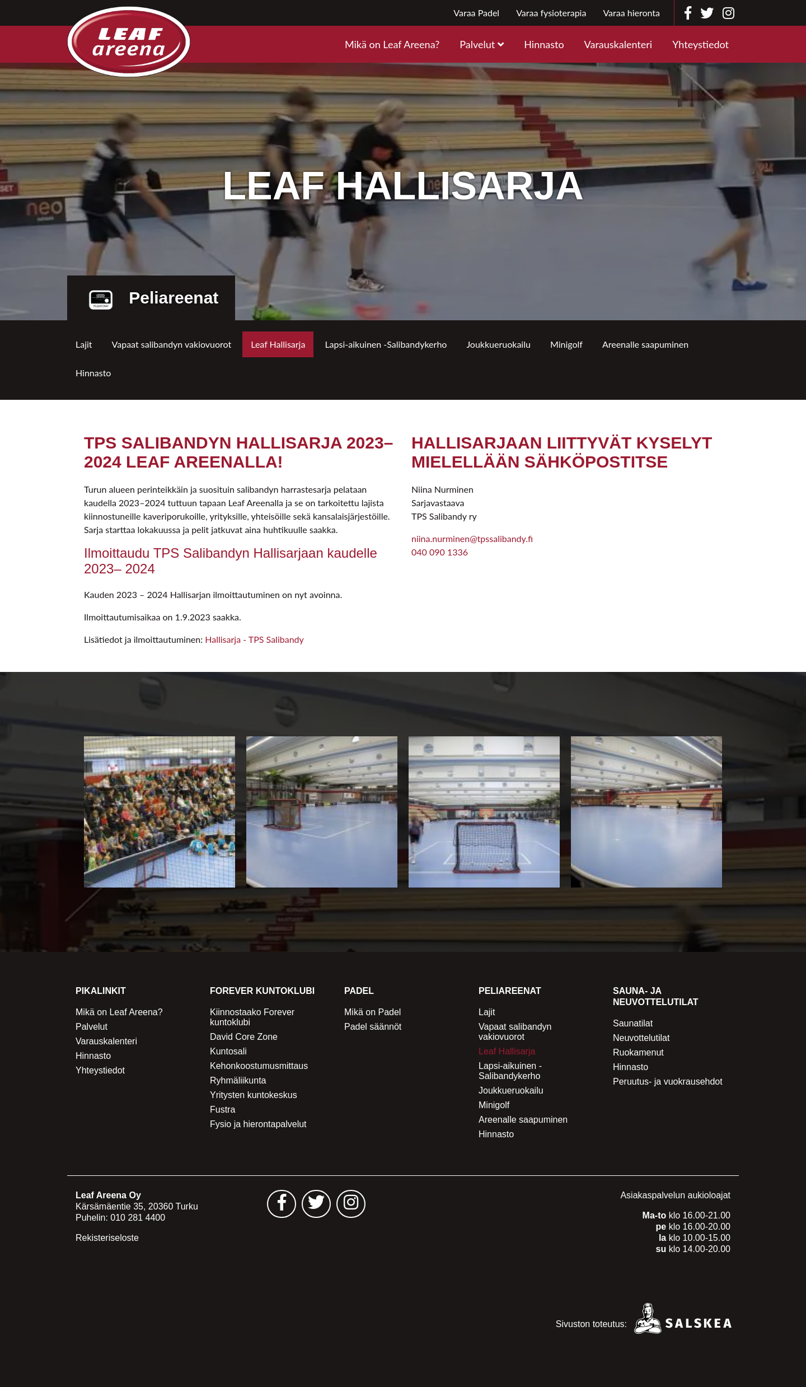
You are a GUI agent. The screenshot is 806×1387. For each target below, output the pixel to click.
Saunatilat (633, 1023)
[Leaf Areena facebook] (688, 13)
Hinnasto (544, 44)
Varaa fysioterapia (551, 12)
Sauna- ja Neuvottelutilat (656, 996)
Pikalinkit (101, 991)
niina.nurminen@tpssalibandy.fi (472, 538)
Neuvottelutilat (641, 1038)
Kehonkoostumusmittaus (259, 1066)
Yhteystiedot (700, 44)
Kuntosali (228, 1051)
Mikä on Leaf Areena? (392, 44)
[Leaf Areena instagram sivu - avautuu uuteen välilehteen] (350, 1204)
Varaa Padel (476, 12)
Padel (359, 991)
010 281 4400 (137, 1217)
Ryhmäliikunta (238, 1080)
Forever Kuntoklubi (262, 991)
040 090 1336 (439, 552)
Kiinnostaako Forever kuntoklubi (252, 1017)
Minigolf (566, 344)
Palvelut (477, 44)
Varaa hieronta (631, 12)
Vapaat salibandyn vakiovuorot (172, 344)
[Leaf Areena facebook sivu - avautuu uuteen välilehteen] (281, 1204)
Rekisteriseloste (107, 1238)
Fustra (222, 1109)
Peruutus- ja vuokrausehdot (668, 1081)
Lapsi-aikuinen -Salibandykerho (386, 344)
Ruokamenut (638, 1052)
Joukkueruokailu (498, 344)
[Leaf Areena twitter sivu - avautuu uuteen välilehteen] (316, 1204)
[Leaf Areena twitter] (707, 13)
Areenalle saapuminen (645, 344)
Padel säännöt (372, 1026)
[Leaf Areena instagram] (728, 13)
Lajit (84, 344)
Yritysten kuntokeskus (253, 1095)
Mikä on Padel (372, 1012)
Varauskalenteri (618, 44)
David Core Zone (244, 1037)
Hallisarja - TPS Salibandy (254, 639)
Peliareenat (510, 991)
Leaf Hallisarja (278, 344)
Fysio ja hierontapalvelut (258, 1124)
